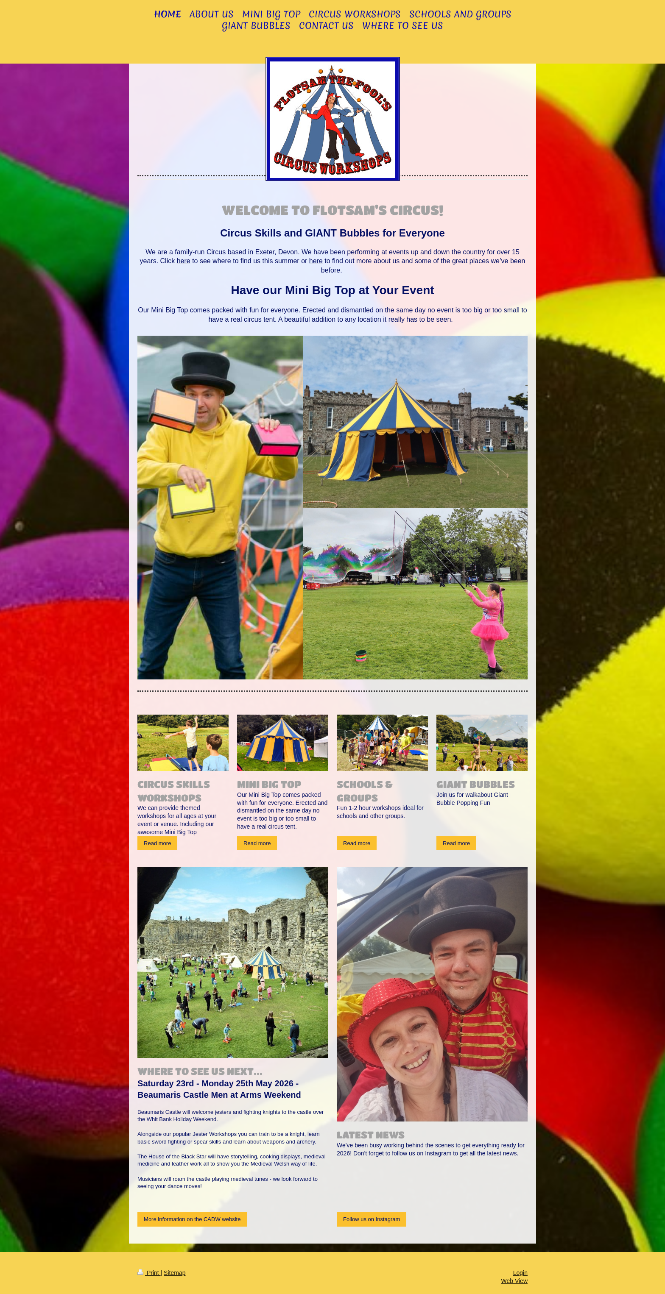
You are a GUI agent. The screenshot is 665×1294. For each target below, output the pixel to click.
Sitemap (174, 1272)
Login (520, 1272)
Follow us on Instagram (371, 1219)
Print (149, 1272)
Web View (514, 1280)
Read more (157, 843)
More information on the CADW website (192, 1219)
